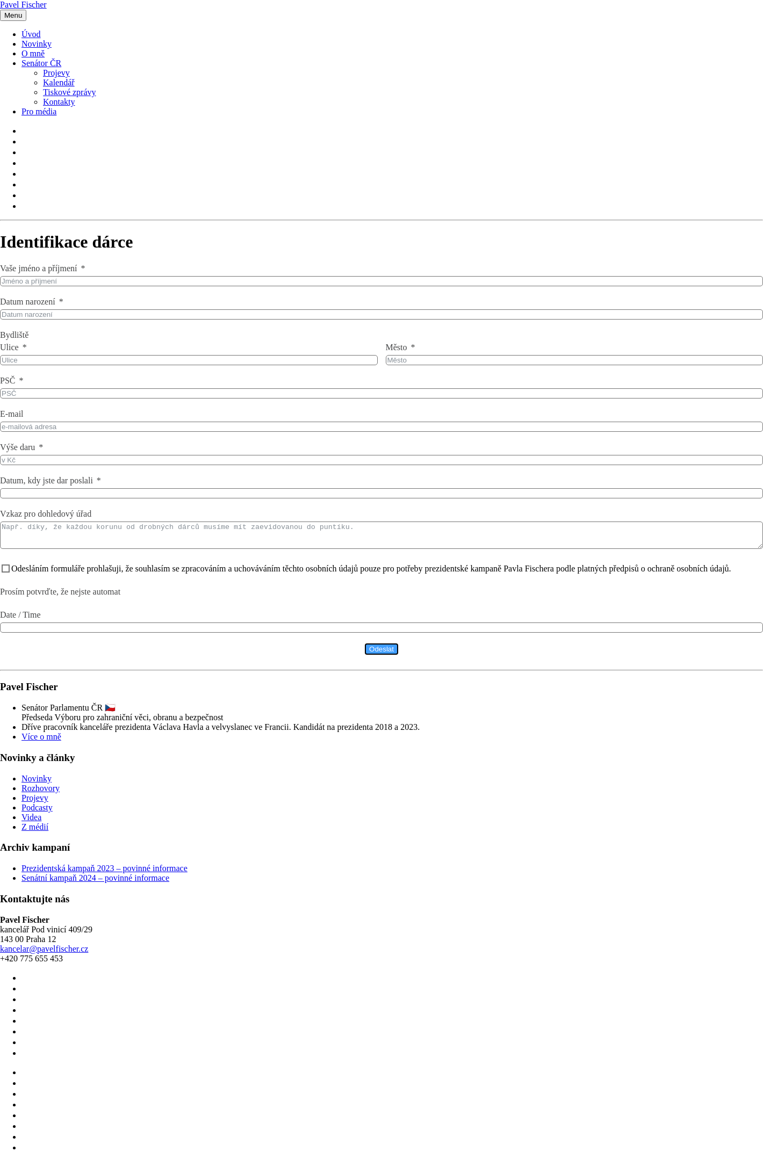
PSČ (7, 380)
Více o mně (41, 741)
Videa (31, 822)
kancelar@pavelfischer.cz (44, 953)
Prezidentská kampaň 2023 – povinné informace (104, 873)
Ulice (9, 347)
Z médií (34, 831)
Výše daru (17, 447)
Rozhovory (40, 793)
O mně (33, 53)
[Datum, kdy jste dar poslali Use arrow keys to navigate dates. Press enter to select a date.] (381, 493)
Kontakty (59, 101)
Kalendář (59, 82)
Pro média (38, 111)
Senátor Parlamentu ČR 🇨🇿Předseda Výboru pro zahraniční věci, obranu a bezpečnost (122, 717)
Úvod (31, 34)
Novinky (36, 43)
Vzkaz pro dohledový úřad (45, 513)
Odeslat (381, 654)
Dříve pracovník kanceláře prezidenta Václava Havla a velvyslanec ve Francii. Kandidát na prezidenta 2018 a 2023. (220, 731)
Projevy (56, 72)
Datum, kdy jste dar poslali (46, 480)
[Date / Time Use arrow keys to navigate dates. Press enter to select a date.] (381, 632)
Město (396, 347)
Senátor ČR (41, 63)
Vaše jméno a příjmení (38, 268)
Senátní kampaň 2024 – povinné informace (95, 882)
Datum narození (27, 301)
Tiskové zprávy (69, 92)
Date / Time (20, 619)
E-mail (12, 413)
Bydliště (14, 334)
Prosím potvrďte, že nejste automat (60, 596)
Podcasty (37, 812)
